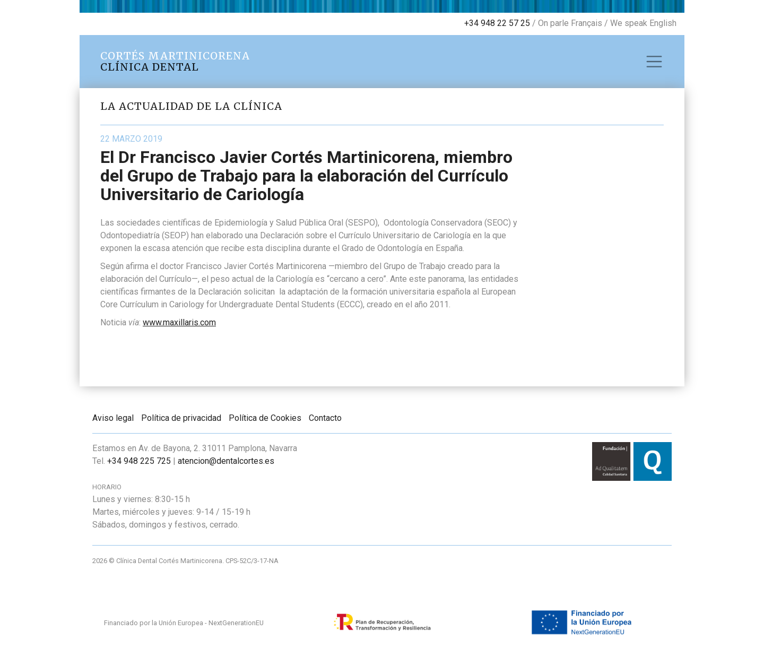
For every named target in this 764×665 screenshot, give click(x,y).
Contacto (325, 418)
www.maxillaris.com (179, 322)
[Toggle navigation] (654, 61)
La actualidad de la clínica (191, 106)
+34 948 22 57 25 (497, 23)
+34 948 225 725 (139, 461)
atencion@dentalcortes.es (226, 461)
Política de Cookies (265, 418)
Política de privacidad (181, 418)
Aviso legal (113, 418)
